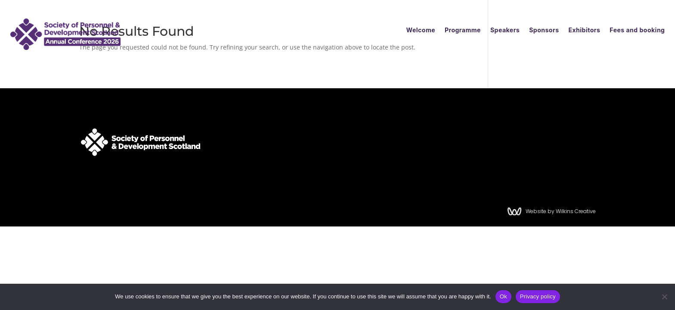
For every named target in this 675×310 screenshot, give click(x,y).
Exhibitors (584, 30)
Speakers (505, 30)
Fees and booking (637, 30)
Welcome (420, 30)
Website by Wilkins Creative (564, 211)
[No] (664, 296)
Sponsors (544, 30)
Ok (503, 296)
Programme (463, 30)
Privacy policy (538, 296)
